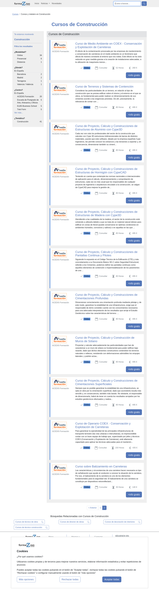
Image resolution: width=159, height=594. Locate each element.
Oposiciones (76, 561)
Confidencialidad (101, 541)
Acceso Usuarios (56, 551)
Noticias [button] (44, 3)
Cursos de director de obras (74, 522)
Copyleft (97, 551)
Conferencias (77, 549)
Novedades (57, 3)
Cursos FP (76, 544)
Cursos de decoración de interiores (122, 522)
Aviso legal (99, 546)
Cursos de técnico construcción (31, 527)
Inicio (37, 3)
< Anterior (92, 508)
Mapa (51, 537)
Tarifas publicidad (56, 546)
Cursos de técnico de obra (29, 522)
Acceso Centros (55, 556)
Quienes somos (55, 541)
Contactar (98, 537)
